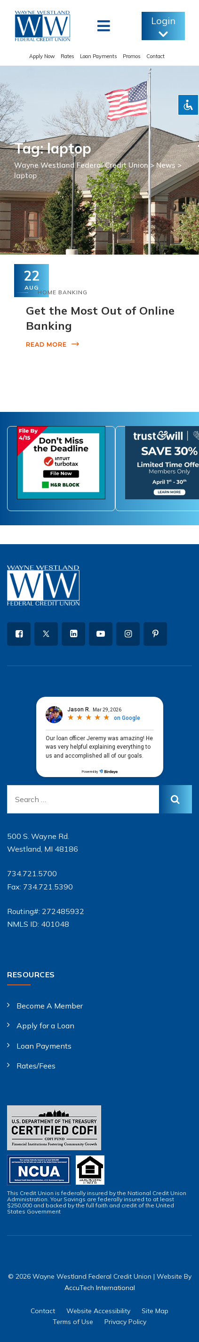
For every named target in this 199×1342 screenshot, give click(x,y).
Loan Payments (98, 56)
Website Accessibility (98, 1311)
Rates (67, 56)
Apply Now (42, 56)
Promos (132, 56)
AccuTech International (99, 1287)
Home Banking (63, 292)
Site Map (155, 1311)
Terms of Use (73, 1321)
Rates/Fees (36, 1065)
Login (163, 27)
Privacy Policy (125, 1321)
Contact (155, 56)
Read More (46, 344)
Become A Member (49, 1005)
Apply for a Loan (45, 1025)
